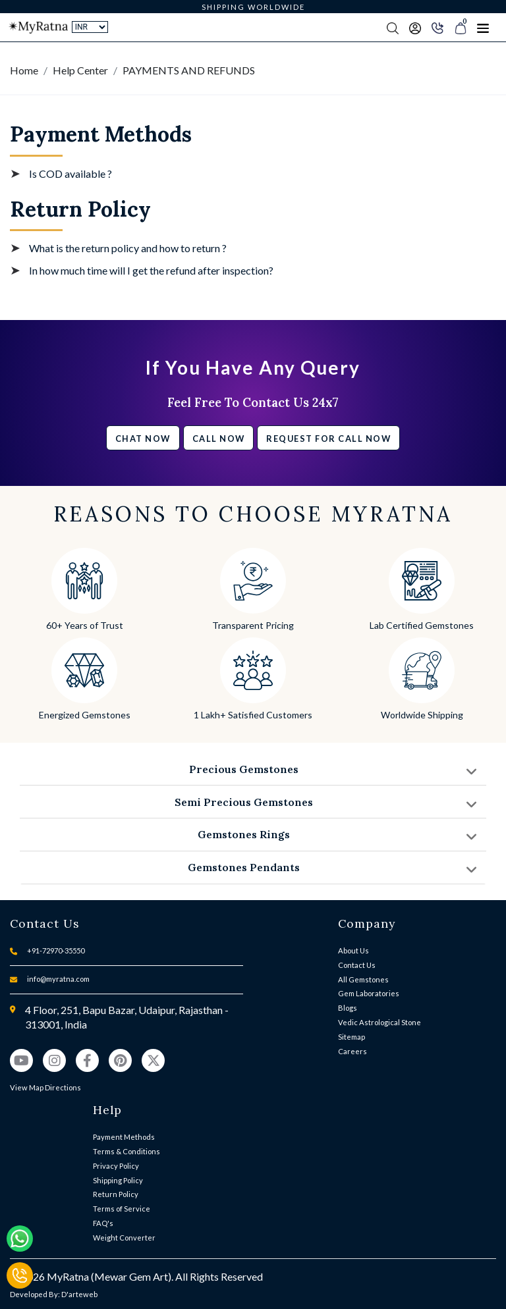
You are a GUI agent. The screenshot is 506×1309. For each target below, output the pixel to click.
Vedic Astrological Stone (379, 1022)
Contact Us (357, 965)
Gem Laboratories (368, 993)
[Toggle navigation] (483, 27)
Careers (352, 1051)
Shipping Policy (118, 1180)
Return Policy (115, 1194)
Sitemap (351, 1036)
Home (24, 70)
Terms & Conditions (126, 1151)
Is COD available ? (70, 173)
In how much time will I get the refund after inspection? (151, 270)
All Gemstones (363, 979)
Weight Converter (124, 1237)
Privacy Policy (116, 1166)
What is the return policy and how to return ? (128, 248)
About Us (353, 950)
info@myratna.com (58, 979)
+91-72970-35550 (55, 950)
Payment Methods (124, 1137)
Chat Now (143, 438)
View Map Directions (45, 1087)
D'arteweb (79, 1294)
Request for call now (328, 438)
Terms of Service (121, 1208)
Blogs (347, 1007)
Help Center (80, 70)
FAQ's (103, 1223)
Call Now (218, 438)
